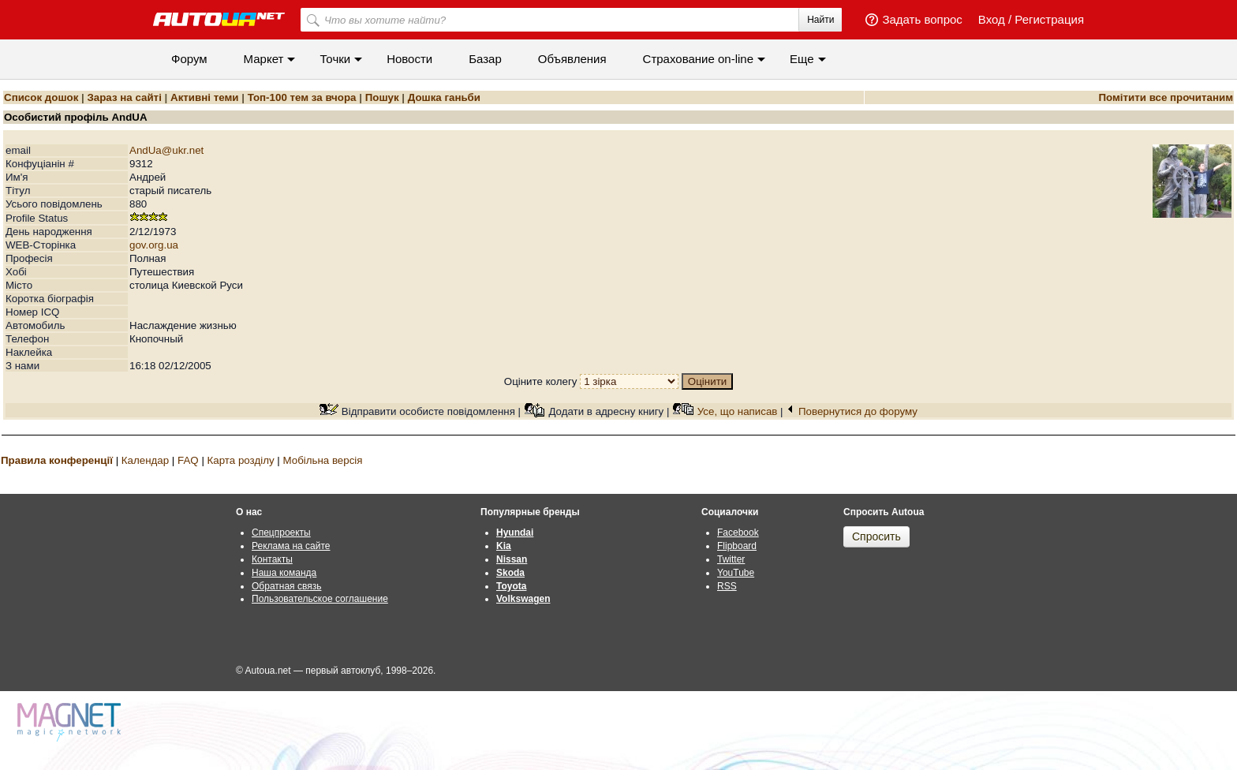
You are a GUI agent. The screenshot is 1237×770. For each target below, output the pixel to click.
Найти (820, 19)
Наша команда (284, 572)
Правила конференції (57, 460)
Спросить (876, 536)
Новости (409, 58)
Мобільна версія (322, 460)
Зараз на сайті (124, 97)
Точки (335, 58)
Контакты (272, 559)
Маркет (264, 58)
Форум (189, 58)
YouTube (735, 572)
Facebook (738, 532)
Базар (485, 58)
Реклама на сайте (291, 545)
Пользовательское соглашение (320, 598)
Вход (991, 19)
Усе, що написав (737, 411)
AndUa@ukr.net (166, 150)
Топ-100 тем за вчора (302, 97)
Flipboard (737, 545)
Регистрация (1049, 19)
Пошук (382, 97)
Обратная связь (286, 586)
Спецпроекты (281, 532)
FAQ (188, 460)
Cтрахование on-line (698, 58)
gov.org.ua (153, 245)
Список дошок (41, 97)
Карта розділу (241, 460)
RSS (727, 586)
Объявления (572, 58)
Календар (145, 460)
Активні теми (204, 97)
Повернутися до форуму (857, 411)
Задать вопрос (922, 19)
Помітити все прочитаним (1165, 97)
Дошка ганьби (444, 97)
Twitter (731, 559)
